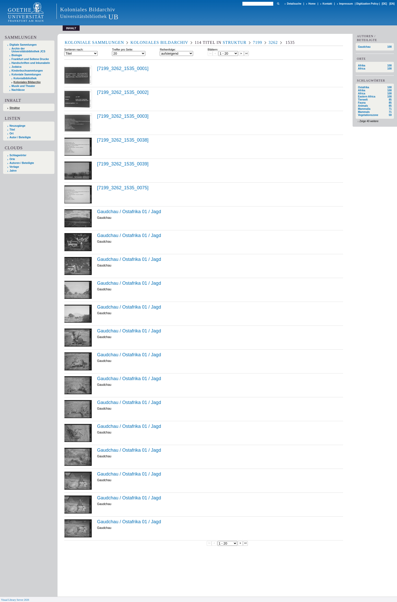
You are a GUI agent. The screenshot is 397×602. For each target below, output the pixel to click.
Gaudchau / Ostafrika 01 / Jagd (129, 211)
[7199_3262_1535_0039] (122, 163)
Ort (12, 133)
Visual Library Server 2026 (15, 599)
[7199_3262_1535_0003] (122, 116)
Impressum (346, 3)
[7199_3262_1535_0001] (122, 68)
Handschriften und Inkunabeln (31, 63)
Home (312, 3)
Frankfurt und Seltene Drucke (30, 59)
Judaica (17, 66)
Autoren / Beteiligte (22, 163)
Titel (12, 129)
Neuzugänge (17, 125)
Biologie (17, 55)
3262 (273, 42)
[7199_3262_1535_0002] (122, 92)
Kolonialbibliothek (25, 78)
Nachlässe (18, 89)
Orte (12, 159)
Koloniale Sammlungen (26, 74)
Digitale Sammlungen (23, 44)
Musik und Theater (23, 86)
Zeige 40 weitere (369, 121)
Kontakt (327, 3)
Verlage (14, 166)
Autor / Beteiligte (20, 137)
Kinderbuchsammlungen (27, 70)
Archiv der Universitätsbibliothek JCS (28, 50)
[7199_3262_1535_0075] (122, 187)
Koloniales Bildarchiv (27, 82)
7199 (257, 42)
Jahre (13, 170)
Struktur (15, 107)
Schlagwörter (18, 155)
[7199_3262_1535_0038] (122, 140)
